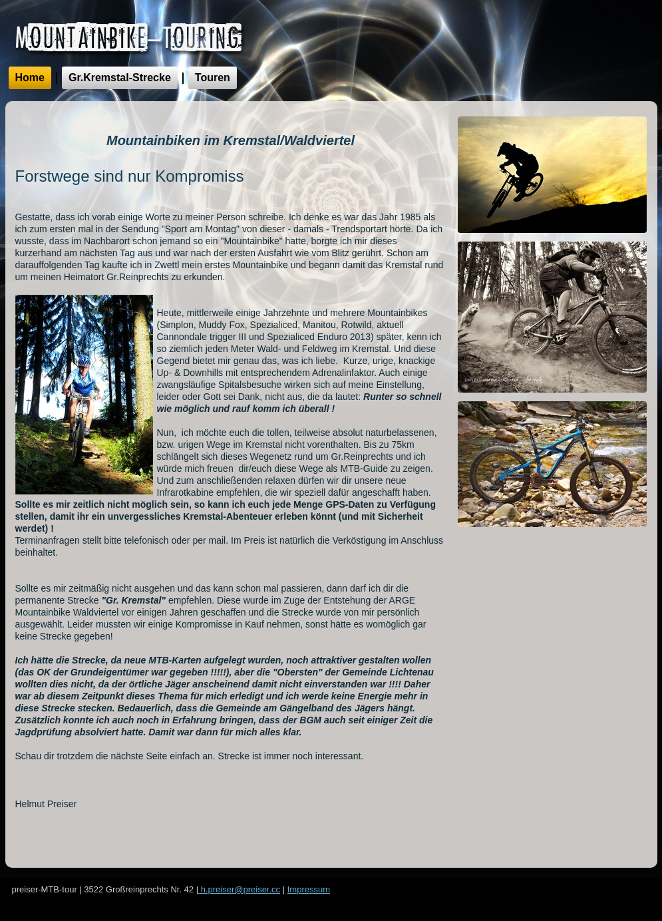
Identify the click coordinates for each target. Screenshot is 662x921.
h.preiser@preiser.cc (239, 889)
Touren (212, 77)
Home (30, 77)
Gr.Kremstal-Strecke (120, 77)
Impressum (308, 889)
